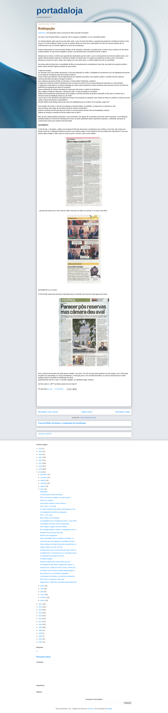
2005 (40, 636)
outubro (43, 480)
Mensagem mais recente (48, 412)
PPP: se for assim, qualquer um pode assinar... (55, 497)
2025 (40, 451)
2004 (40, 639)
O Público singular (46, 559)
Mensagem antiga (123, 412)
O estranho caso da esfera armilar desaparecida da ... (58, 570)
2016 (40, 607)
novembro (43, 477)
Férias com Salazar (46, 500)
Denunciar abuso (43, 657)
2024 (40, 454)
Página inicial (86, 412)
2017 (40, 604)
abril (42, 592)
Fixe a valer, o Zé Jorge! (48, 506)
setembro (43, 483)
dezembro (43, 474)
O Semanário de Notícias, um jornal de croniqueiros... (58, 576)
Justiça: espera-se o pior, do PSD (51, 547)
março (42, 594)
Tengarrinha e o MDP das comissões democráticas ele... (59, 582)
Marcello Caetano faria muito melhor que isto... (55, 562)
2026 (40, 448)
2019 (40, 469)
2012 (40, 618)
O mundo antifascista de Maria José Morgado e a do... (58, 509)
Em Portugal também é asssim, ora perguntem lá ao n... (58, 529)
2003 (40, 642)
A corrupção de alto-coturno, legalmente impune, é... (57, 564)
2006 (40, 633)
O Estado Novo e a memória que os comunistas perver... (59, 553)
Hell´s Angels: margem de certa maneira (53, 527)
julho (42, 489)
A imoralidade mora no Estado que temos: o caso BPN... (59, 521)
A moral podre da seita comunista (51, 494)
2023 (40, 457)
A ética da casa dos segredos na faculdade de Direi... (58, 541)
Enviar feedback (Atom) (88, 417)
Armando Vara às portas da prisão (51, 532)
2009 (40, 627)
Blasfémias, (42, 33)
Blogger (109, 708)
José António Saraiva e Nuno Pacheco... (53, 503)
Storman (90, 708)
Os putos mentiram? (45, 434)
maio (42, 589)
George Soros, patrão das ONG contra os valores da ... (58, 567)
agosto (42, 486)
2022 (40, 460)
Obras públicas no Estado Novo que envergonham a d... (58, 544)
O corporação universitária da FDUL (52, 556)
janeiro (42, 600)
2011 (40, 621)
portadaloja (59, 10)
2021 (40, 463)
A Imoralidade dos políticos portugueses (53, 512)
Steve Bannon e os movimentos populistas (54, 573)
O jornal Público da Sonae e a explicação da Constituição (62, 423)
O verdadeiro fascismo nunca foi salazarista (54, 524)
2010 (40, 624)
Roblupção (43, 492)
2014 (40, 613)
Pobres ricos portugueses (48, 535)
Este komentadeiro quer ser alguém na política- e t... (57, 538)
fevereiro (43, 597)
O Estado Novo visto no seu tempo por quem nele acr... (58, 550)
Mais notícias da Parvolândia (49, 518)
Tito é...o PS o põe (46, 515)
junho (42, 586)
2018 (40, 472)
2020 (40, 466)
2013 (40, 616)
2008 (40, 630)
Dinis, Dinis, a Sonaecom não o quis (52, 579)
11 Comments (58, 389)
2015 (40, 610)
